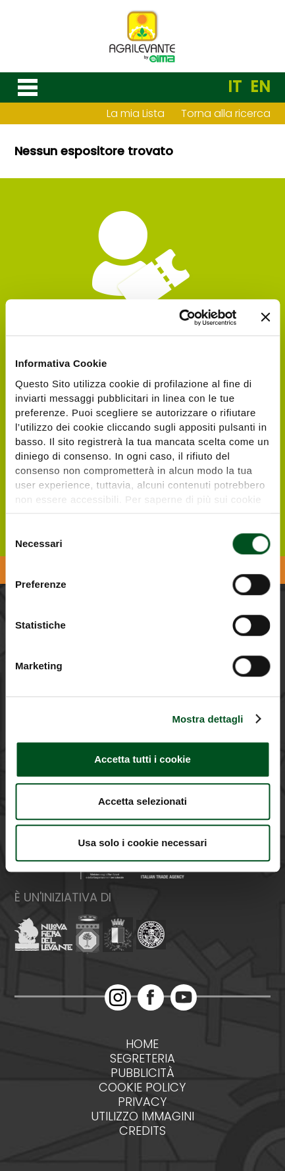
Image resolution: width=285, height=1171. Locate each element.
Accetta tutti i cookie (142, 759)
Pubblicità (142, 1073)
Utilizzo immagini (142, 1116)
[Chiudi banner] (265, 317)
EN (260, 87)
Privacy (142, 1102)
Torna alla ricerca (226, 113)
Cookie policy (142, 1087)
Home (142, 1044)
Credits (142, 1131)
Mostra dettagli (207, 719)
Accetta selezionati (142, 801)
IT (235, 87)
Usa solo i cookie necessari (142, 842)
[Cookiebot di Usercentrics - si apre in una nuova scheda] (180, 317)
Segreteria (142, 1058)
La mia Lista (136, 113)
